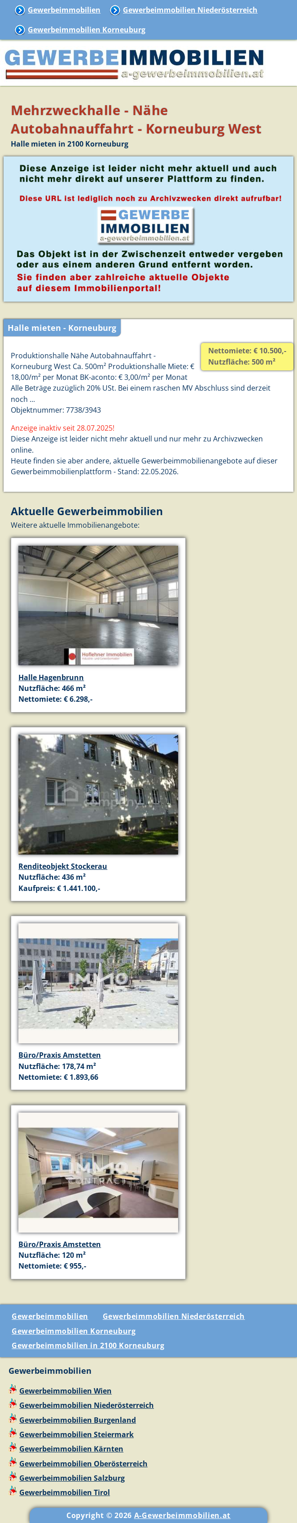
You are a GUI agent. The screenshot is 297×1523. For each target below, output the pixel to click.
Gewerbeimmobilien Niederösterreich (190, 10)
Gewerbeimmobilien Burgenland (77, 1420)
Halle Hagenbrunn (51, 677)
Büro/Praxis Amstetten (59, 1055)
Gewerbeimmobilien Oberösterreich (83, 1464)
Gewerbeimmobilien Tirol (64, 1492)
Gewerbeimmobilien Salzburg (72, 1478)
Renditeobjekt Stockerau (62, 866)
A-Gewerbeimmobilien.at (182, 1515)
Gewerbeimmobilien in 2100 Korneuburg (88, 1345)
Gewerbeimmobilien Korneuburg (86, 30)
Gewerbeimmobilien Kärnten (71, 1449)
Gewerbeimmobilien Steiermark (76, 1434)
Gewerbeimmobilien (64, 10)
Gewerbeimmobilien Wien (65, 1391)
